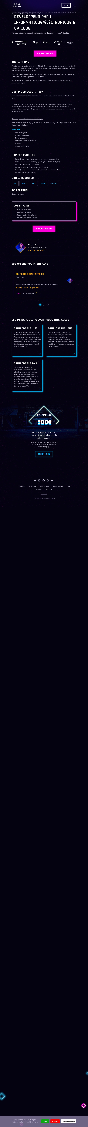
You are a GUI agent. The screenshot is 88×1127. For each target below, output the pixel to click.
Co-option (32, 486)
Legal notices (58, 486)
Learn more (44, 454)
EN (47, 490)
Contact (38, 490)
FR (51, 490)
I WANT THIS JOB (45, 53)
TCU (68, 486)
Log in (66, 5)
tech (73, 12)
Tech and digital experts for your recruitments (25, 12)
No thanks (55, 1121)
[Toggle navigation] (74, 5)
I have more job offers (37, 250)
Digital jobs (44, 486)
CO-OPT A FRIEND (70, 43)
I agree (45, 1121)
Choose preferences (69, 1121)
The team (21, 486)
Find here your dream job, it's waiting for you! (56, 12)
